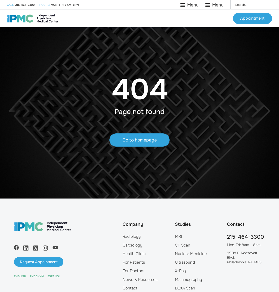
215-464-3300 (245, 246)
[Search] (265, 5)
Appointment (252, 20)
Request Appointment (39, 271)
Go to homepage (139, 151)
